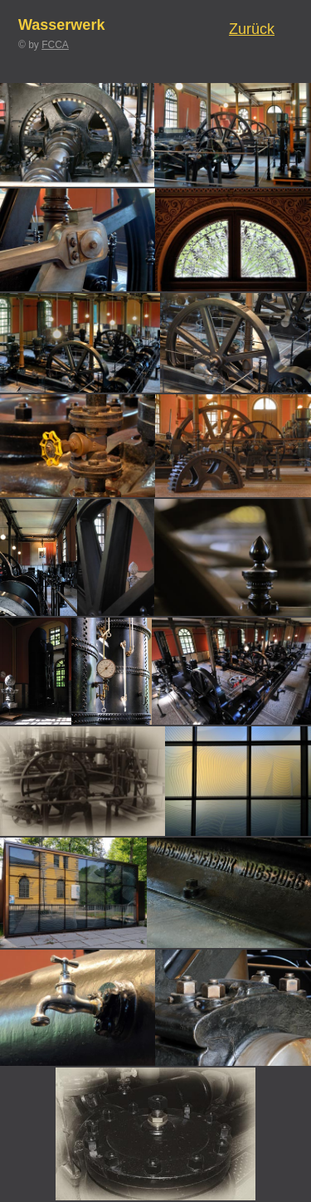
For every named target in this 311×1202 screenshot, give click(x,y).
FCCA (55, 45)
